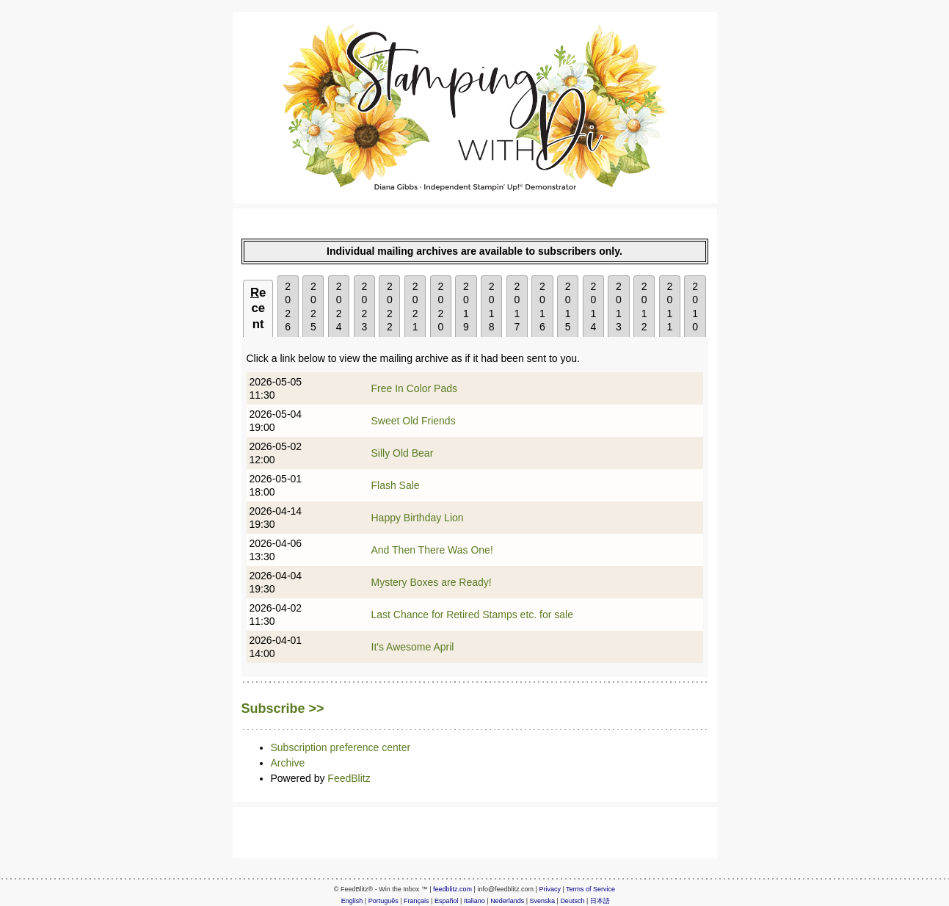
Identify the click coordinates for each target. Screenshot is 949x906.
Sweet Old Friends (413, 421)
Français (416, 901)
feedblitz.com (452, 889)
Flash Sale (395, 485)
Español (446, 901)
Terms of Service (590, 889)
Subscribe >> (282, 708)
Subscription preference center (341, 747)
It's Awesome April (412, 647)
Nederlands (507, 901)
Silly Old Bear (402, 453)
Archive (288, 763)
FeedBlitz (348, 778)
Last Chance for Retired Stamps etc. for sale (472, 614)
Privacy (550, 889)
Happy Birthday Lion (417, 517)
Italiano (474, 901)
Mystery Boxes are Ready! (431, 582)
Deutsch (572, 901)
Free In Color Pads (414, 388)
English (352, 901)
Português (383, 901)
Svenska (543, 901)
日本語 (600, 901)
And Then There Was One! (432, 550)
